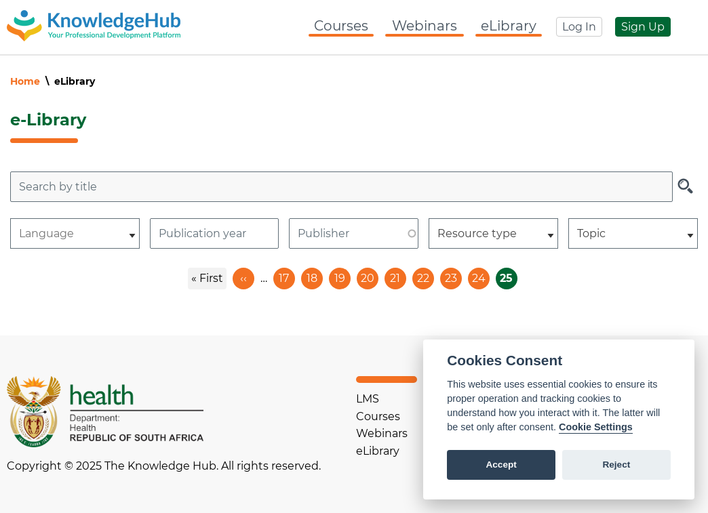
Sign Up (643, 26)
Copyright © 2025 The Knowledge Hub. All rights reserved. (164, 466)
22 (425, 276)
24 (481, 276)
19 (342, 276)
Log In (579, 26)
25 (508, 278)
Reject (616, 464)
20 (369, 276)
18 (315, 276)
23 (453, 276)
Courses (341, 26)
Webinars (424, 26)
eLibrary (508, 26)
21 (398, 276)
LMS (367, 398)
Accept (501, 464)
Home (25, 81)
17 (287, 276)
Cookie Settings (596, 427)
